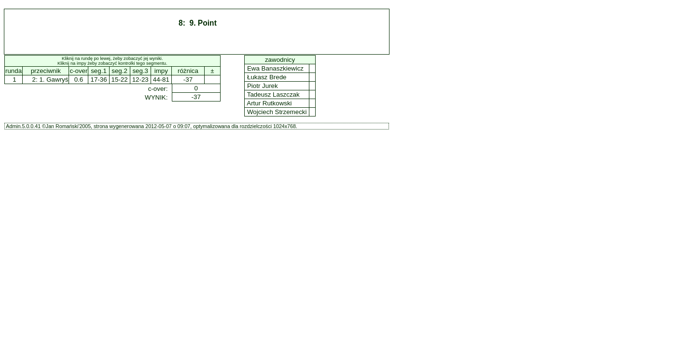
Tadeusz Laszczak (273, 94)
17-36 (98, 79)
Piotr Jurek (262, 85)
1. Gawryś (53, 79)
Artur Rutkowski (269, 103)
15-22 (119, 79)
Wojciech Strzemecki (276, 112)
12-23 (140, 79)
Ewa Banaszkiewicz (275, 68)
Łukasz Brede (266, 77)
